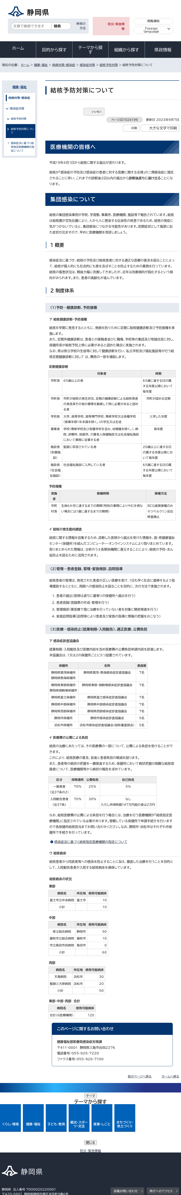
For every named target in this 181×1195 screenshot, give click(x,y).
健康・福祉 (41, 64)
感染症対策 (87, 64)
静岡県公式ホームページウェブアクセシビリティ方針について (45, 1160)
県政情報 (163, 50)
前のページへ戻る (140, 1076)
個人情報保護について (65, 1155)
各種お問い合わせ (126, 1131)
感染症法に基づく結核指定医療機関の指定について (90, 841)
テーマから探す (90, 49)
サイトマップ (134, 1160)
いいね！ (97, 111)
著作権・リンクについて (20, 1155)
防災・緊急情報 (116, 26)
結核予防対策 (109, 64)
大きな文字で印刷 (163, 128)
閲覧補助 (153, 21)
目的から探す (54, 50)
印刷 (134, 128)
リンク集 (106, 1160)
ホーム (18, 48)
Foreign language (151, 30)
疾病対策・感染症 (63, 64)
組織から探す (126, 50)
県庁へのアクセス (161, 1131)
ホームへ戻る (170, 1076)
